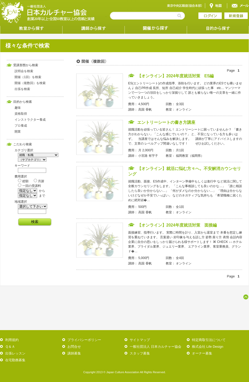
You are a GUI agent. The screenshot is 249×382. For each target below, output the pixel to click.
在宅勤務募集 (15, 360)
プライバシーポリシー (84, 340)
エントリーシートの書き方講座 (166, 122)
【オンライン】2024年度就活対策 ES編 (175, 76)
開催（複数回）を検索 (30, 83)
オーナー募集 (202, 353)
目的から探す (218, 28)
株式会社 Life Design (207, 347)
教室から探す (31, 28)
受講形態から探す (156, 28)
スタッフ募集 (140, 353)
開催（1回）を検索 (28, 77)
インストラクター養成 (30, 119)
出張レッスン (15, 353)
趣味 (18, 108)
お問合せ (74, 347)
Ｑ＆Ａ (10, 347)
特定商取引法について (209, 340)
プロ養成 (21, 125)
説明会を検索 (24, 71)
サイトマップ (140, 340)
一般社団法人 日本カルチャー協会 (155, 347)
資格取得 (21, 113)
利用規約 (12, 340)
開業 (18, 131)
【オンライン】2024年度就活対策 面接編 (177, 225)
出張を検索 (22, 89)
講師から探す (93, 28)
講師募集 (74, 353)
